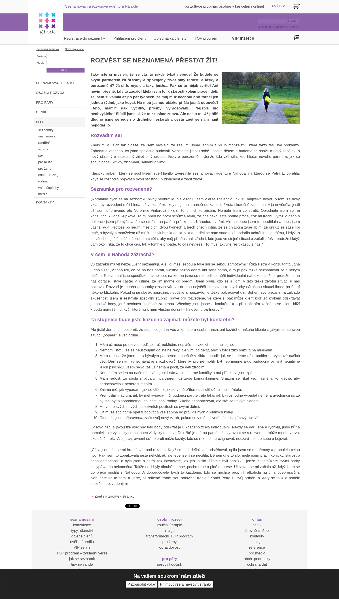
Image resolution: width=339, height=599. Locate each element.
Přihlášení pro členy (129, 38)
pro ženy (169, 542)
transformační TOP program (169, 536)
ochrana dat (257, 564)
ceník (256, 525)
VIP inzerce (243, 38)
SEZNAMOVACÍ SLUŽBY (55, 83)
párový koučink (169, 564)
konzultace (82, 525)
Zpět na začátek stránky (114, 496)
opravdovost (169, 547)
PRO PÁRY (44, 102)
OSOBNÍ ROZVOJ (50, 92)
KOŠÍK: (277, 5)
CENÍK (41, 112)
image (169, 530)
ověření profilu (82, 542)
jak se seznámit (82, 559)
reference (257, 547)
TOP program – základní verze (82, 553)
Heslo (40, 62)
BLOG (40, 122)
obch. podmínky (257, 559)
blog (257, 542)
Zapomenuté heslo (47, 49)
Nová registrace (74, 49)
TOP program (206, 38)
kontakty (257, 536)
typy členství (82, 530)
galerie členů (82, 536)
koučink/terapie (169, 525)
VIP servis (82, 547)
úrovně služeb (257, 530)
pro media (257, 553)
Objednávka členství (170, 38)
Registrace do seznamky (84, 38)
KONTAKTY (45, 202)
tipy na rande (82, 564)
